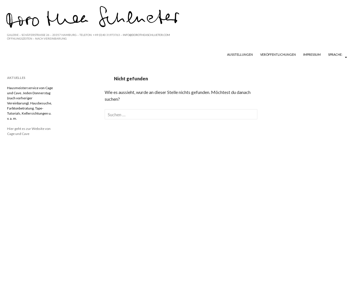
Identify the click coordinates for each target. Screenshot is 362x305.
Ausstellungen (240, 54)
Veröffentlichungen (278, 54)
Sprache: (335, 54)
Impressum (312, 54)
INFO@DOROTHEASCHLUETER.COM (146, 34)
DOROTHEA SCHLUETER (40, 54)
